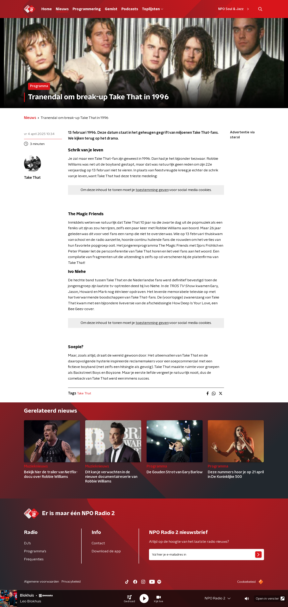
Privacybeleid (71, 581)
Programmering (87, 9)
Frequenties (34, 559)
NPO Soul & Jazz (234, 9)
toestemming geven (152, 190)
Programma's (35, 551)
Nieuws (62, 9)
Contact (98, 543)
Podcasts (129, 9)
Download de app (106, 551)
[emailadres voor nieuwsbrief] (206, 554)
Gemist (111, 9)
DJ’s (27, 543)
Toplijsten (152, 9)
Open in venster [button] (270, 598)
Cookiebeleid (246, 581)
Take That (84, 393)
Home (46, 9)
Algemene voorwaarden (41, 581)
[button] (129, 598)
